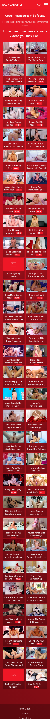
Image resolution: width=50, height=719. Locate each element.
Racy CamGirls (12, 4)
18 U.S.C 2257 (25, 708)
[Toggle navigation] (46, 4)
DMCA (25, 713)
